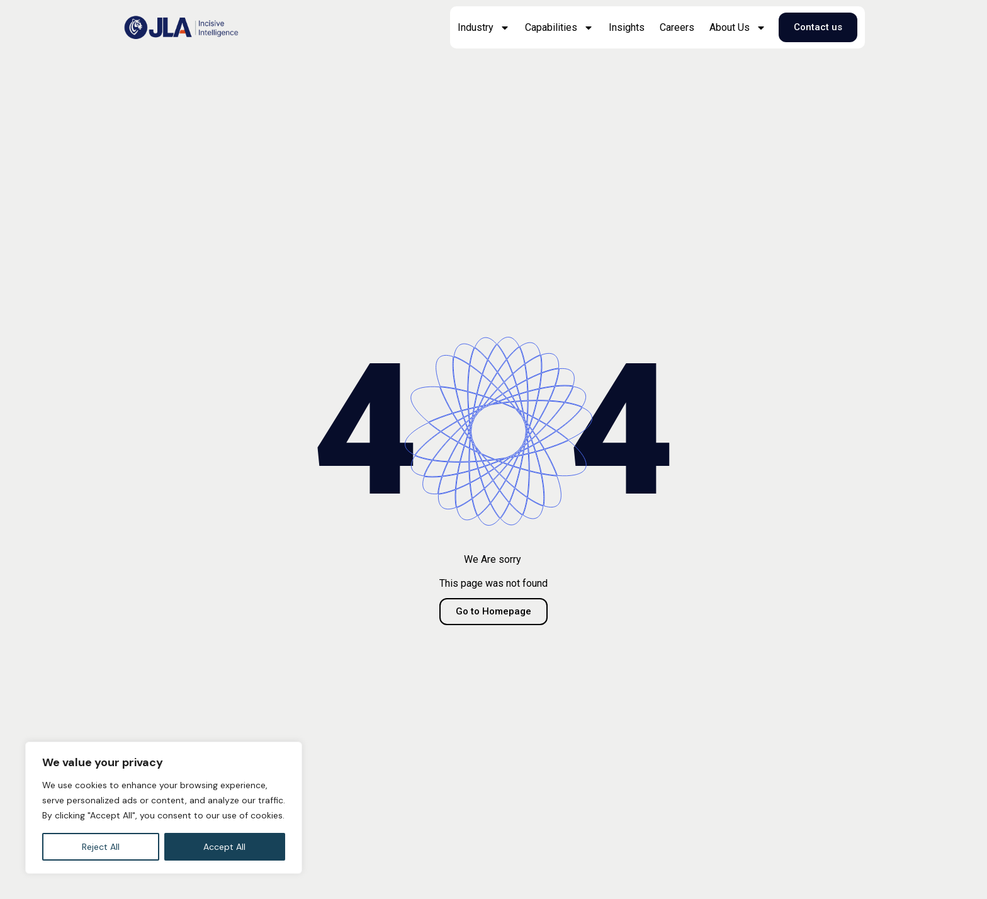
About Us (737, 27)
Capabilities (559, 27)
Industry (484, 27)
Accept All (224, 846)
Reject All (101, 846)
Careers (677, 27)
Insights (627, 27)
